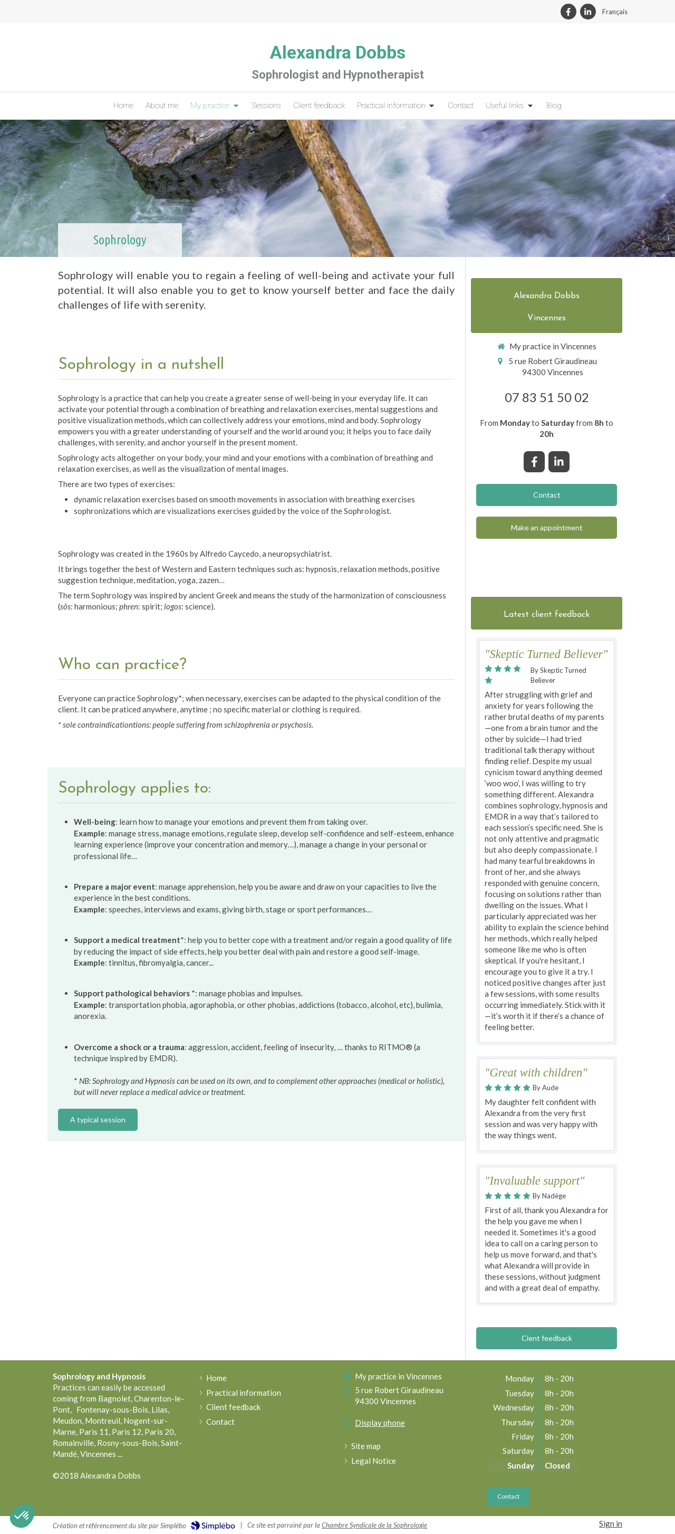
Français (615, 11)
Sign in (610, 1523)
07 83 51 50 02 (547, 397)
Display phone (380, 1422)
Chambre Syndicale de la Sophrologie (374, 1525)
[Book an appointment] (546, 528)
